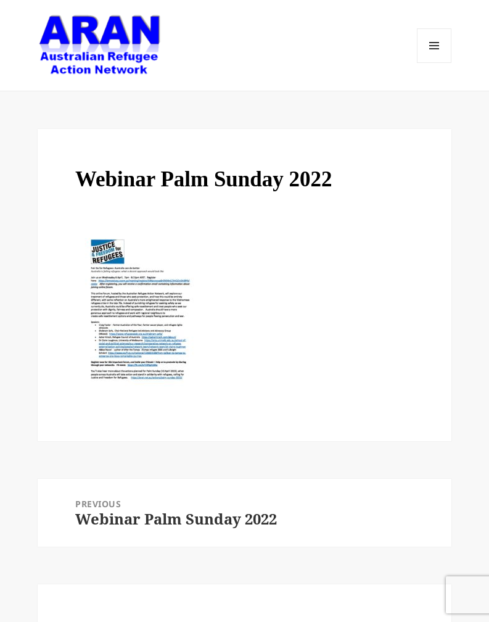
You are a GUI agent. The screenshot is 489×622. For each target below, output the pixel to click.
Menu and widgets (434, 45)
